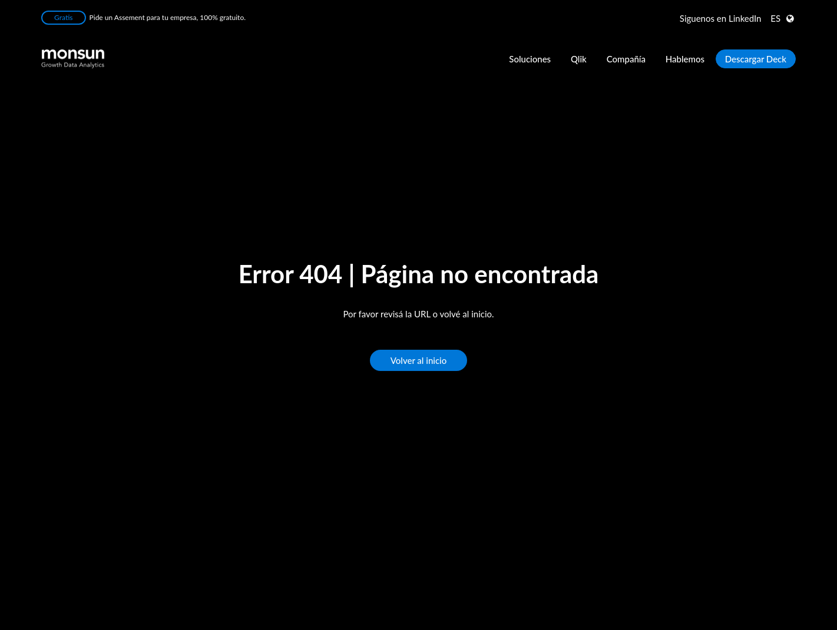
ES (775, 18)
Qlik (579, 59)
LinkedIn (721, 18)
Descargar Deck (755, 59)
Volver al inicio (419, 361)
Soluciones (530, 59)
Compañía (626, 59)
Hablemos (685, 59)
